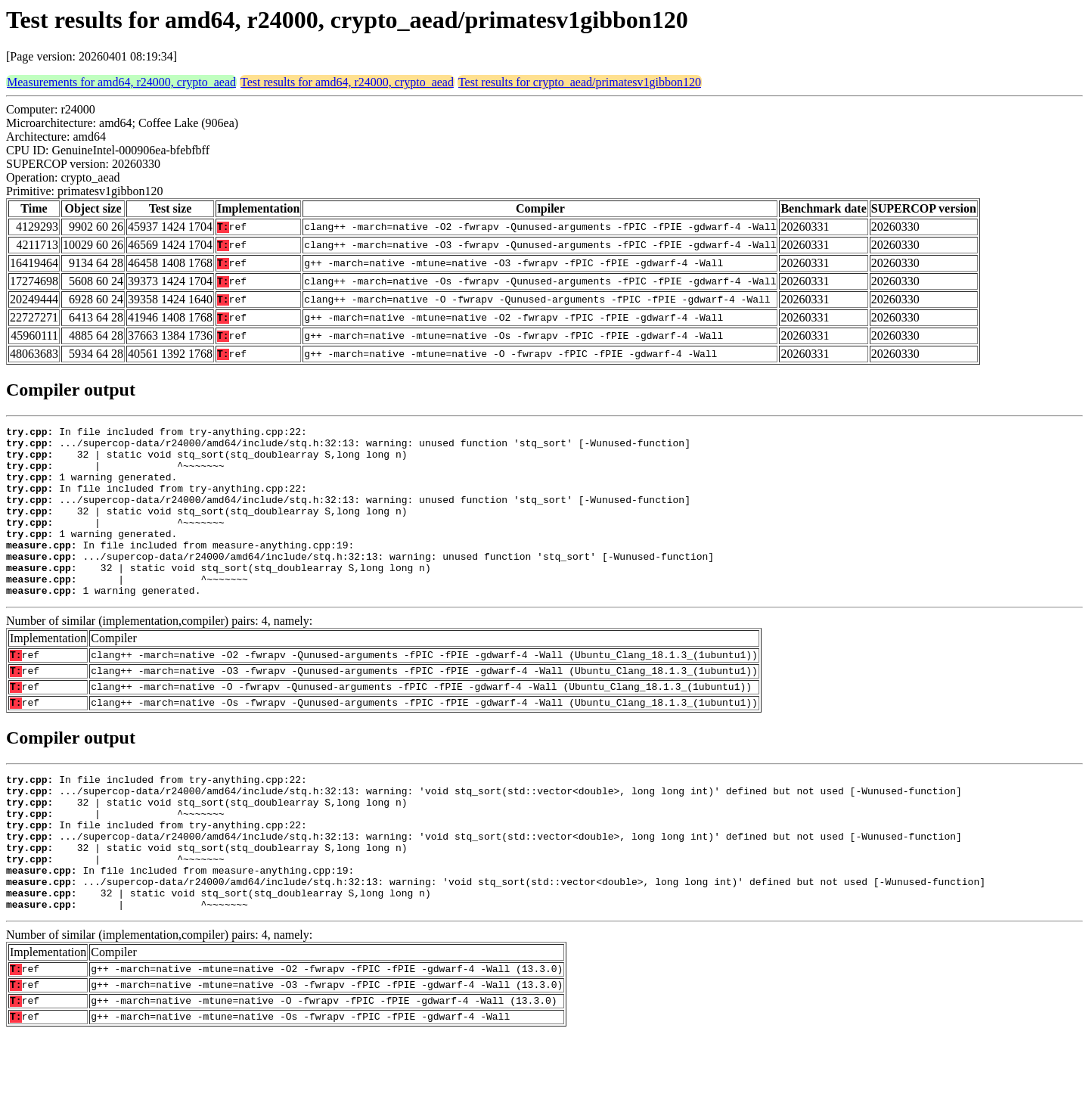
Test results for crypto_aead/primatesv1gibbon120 (579, 82)
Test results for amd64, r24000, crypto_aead (347, 82)
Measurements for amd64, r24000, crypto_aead (121, 82)
